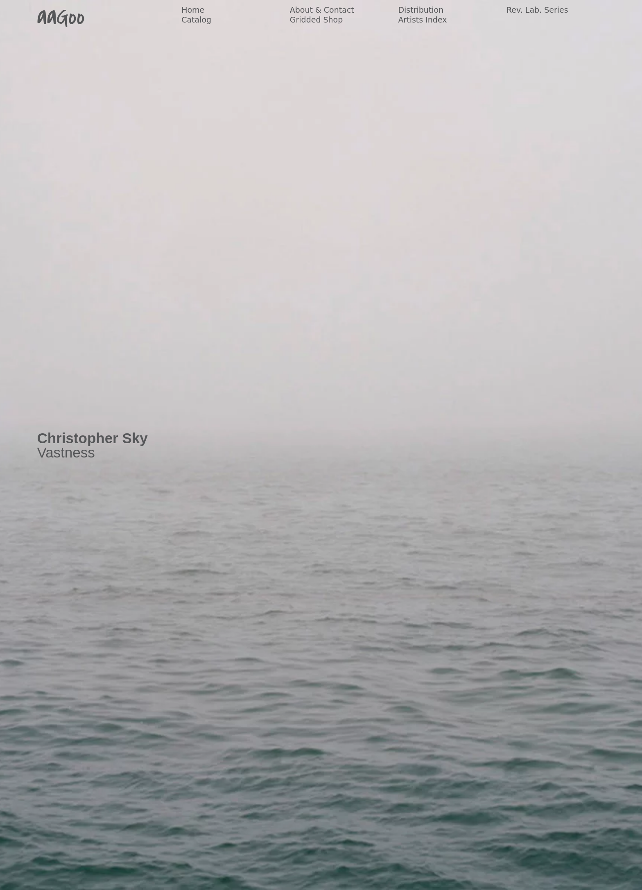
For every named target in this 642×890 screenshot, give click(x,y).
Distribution (420, 9)
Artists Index (422, 19)
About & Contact (322, 9)
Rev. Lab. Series (537, 9)
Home (192, 9)
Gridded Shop (316, 19)
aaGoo (61, 17)
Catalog (196, 19)
